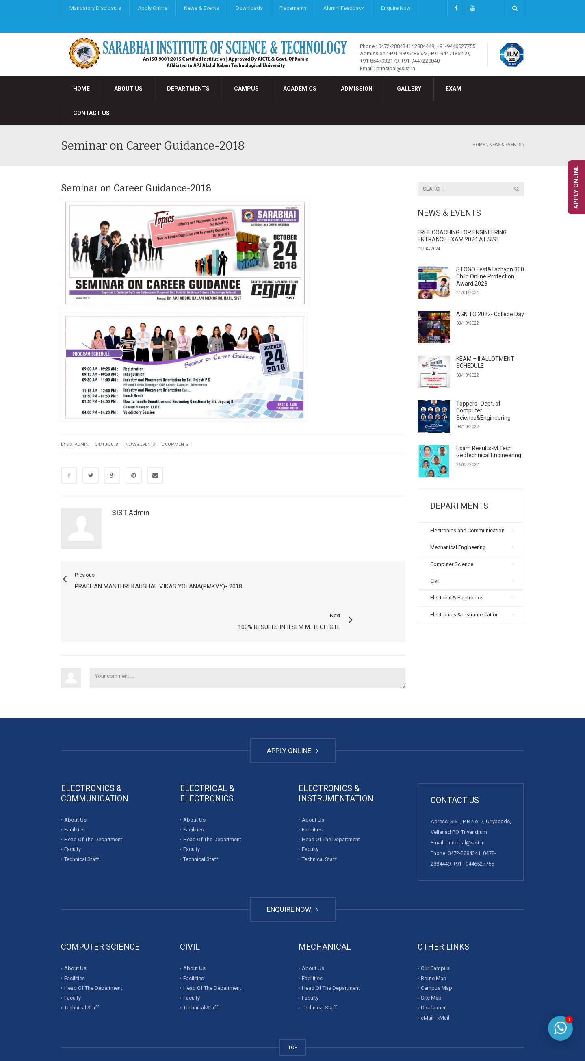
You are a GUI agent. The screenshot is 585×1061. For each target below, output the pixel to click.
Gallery (409, 88)
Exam (454, 88)
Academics (299, 88)
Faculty (72, 817)
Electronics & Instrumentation (464, 615)
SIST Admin (78, 444)
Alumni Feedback (343, 8)
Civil (435, 581)
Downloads (249, 8)
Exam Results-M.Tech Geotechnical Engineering (488, 452)
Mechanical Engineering (458, 547)
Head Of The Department (93, 808)
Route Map (433, 946)
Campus (246, 88)
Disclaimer (433, 976)
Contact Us (91, 113)
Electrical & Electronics (456, 598)
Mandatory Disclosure (95, 8)
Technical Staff (81, 827)
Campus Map (436, 956)
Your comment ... (247, 646)
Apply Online (152, 8)
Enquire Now (396, 8)
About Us (128, 88)
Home (81, 88)
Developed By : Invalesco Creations (364, 1038)
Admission (357, 88)
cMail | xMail (435, 986)
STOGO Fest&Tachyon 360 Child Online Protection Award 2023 (490, 276)
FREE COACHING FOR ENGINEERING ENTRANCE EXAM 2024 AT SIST (462, 236)
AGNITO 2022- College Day (490, 314)
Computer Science (451, 564)
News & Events (201, 8)
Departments (188, 88)
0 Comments (175, 444)
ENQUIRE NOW (292, 878)
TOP (292, 1016)
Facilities (74, 798)
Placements (293, 8)
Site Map (431, 966)
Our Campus (435, 936)
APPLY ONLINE (292, 719)
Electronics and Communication (467, 530)
